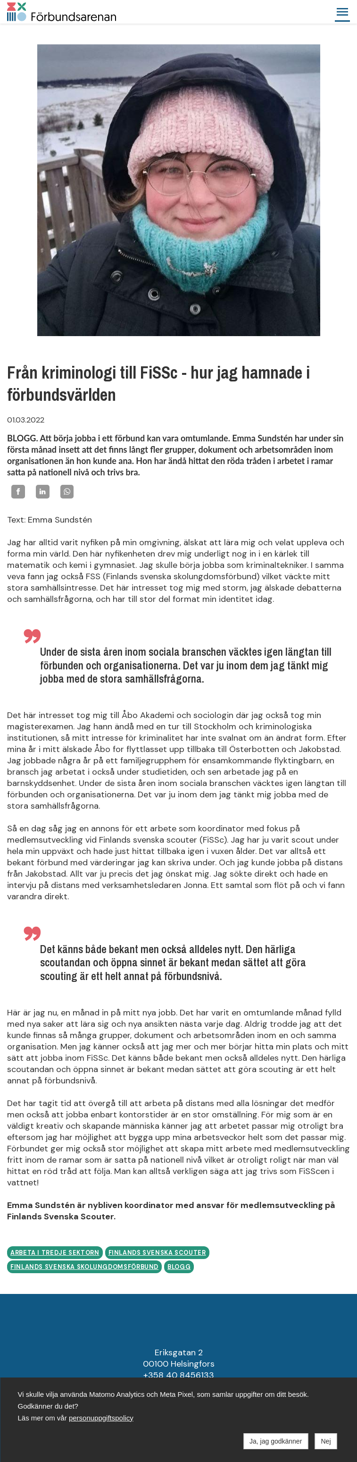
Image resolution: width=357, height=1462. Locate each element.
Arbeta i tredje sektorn (55, 1253)
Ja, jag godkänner (275, 1441)
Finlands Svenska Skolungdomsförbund (84, 1267)
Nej (326, 1441)
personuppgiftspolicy (101, 1418)
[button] (342, 11)
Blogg (179, 1267)
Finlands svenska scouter (157, 1253)
